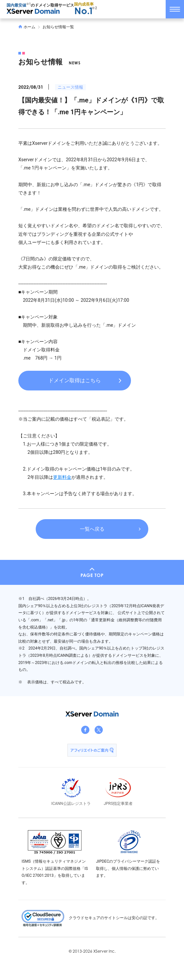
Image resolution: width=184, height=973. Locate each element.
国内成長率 (84, 8)
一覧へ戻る (92, 529)
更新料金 (62, 477)
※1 (28, 4)
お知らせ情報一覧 (58, 27)
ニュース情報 (70, 87)
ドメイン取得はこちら (74, 380)
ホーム (26, 27)
